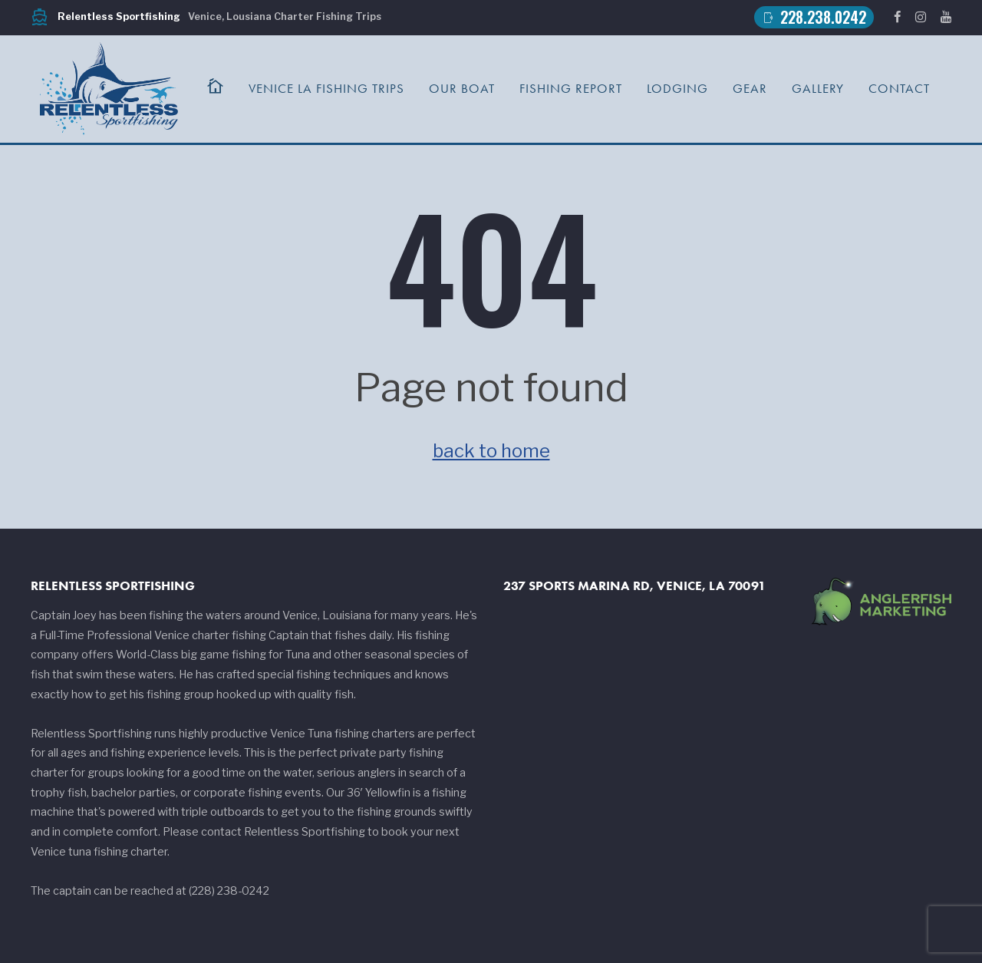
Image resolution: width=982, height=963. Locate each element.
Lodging (677, 88)
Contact (899, 88)
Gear (750, 88)
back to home (491, 451)
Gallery (818, 88)
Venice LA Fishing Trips (326, 88)
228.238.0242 (813, 17)
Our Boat (462, 88)
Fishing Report (570, 88)
